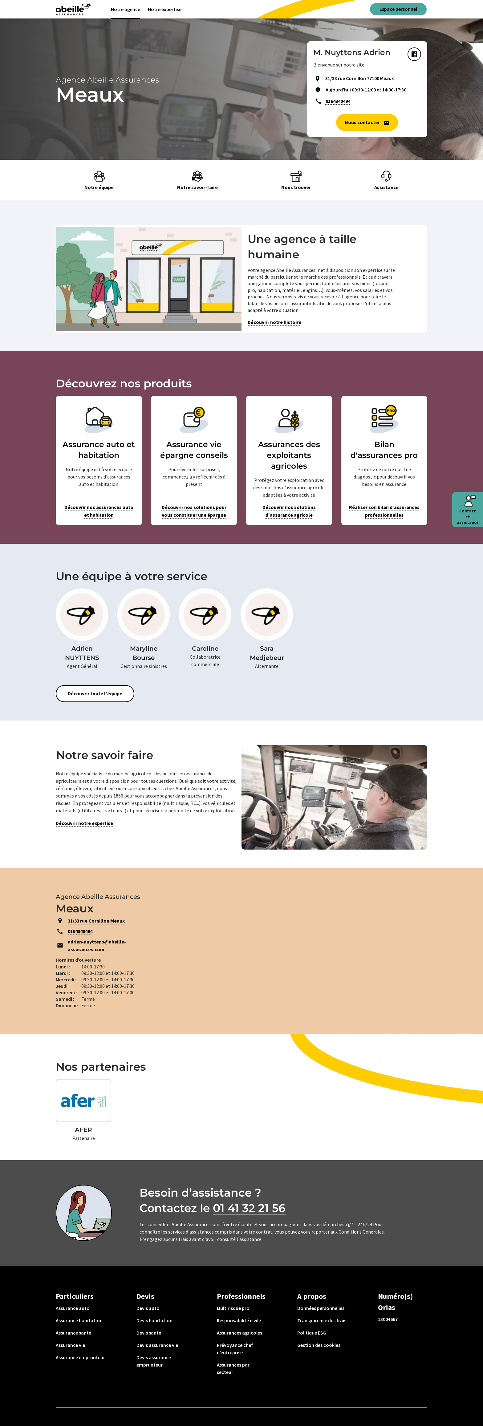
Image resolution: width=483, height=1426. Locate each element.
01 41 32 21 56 (249, 1208)
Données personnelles (320, 1308)
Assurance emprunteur (80, 1357)
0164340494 (338, 101)
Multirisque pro (233, 1308)
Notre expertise (164, 9)
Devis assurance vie (157, 1345)
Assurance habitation (79, 1320)
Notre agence (125, 9)
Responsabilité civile (239, 1320)
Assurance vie (70, 1345)
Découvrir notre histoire (274, 322)
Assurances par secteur (233, 1368)
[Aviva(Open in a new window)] (73, 9)
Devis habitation (154, 1320)
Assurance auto (73, 1308)
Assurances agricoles (239, 1333)
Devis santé (148, 1333)
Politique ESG (311, 1333)
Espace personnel (398, 9)
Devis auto (148, 1308)
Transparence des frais (321, 1320)
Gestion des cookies (318, 1345)
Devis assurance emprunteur (153, 1361)
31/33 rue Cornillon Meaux (96, 921)
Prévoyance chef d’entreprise (235, 1348)
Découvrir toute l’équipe (95, 693)
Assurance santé (73, 1333)
